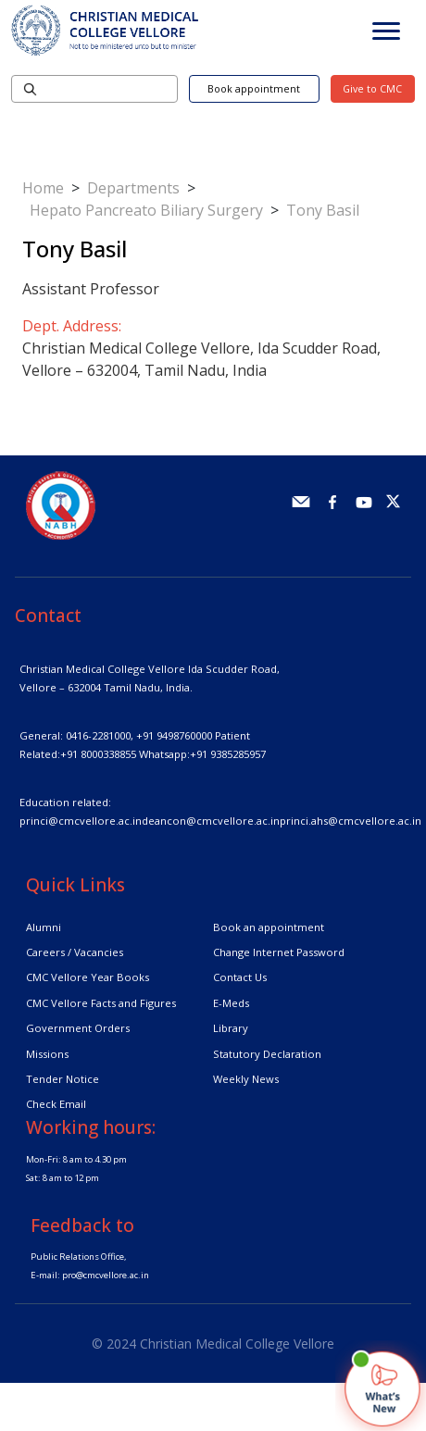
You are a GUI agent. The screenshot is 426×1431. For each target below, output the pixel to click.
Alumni (43, 927)
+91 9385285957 (228, 754)
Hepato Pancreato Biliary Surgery (146, 210)
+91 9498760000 (174, 735)
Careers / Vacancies (74, 952)
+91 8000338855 (98, 754)
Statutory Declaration (267, 1054)
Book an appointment (268, 927)
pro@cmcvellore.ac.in (105, 1275)
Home (43, 188)
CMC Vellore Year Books (87, 977)
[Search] (94, 89)
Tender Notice (62, 1079)
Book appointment (253, 88)
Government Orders (78, 1028)
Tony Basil (322, 210)
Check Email (56, 1104)
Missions (47, 1054)
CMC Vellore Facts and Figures (101, 1003)
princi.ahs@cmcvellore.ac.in (350, 820)
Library (230, 1028)
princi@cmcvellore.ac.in (80, 820)
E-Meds (231, 1003)
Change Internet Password (279, 952)
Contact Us (240, 977)
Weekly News (246, 1079)
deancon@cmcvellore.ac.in (211, 820)
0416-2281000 (98, 735)
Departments (133, 188)
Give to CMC (372, 88)
